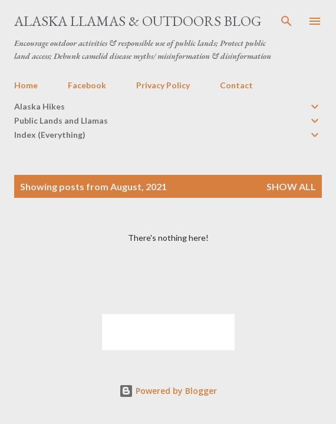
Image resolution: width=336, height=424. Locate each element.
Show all (291, 186)
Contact (236, 85)
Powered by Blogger (168, 390)
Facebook (87, 85)
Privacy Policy (163, 85)
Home (26, 85)
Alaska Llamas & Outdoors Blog (137, 21)
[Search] (286, 21)
